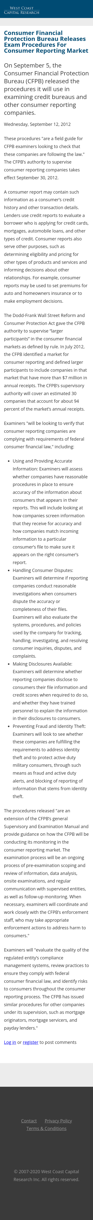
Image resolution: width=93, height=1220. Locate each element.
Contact (29, 1121)
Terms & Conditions (47, 1128)
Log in (10, 1042)
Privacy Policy (58, 1121)
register (30, 1042)
